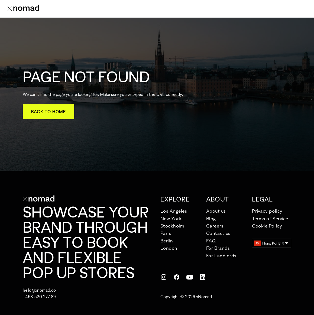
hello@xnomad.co (39, 290)
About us (216, 211)
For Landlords (221, 255)
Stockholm (172, 226)
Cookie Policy (267, 226)
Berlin (166, 240)
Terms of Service (270, 218)
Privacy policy (267, 211)
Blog (211, 218)
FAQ (211, 240)
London (168, 248)
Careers (215, 226)
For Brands (218, 248)
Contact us (218, 233)
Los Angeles (173, 211)
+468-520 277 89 (39, 296)
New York (171, 218)
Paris (165, 233)
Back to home (48, 111)
